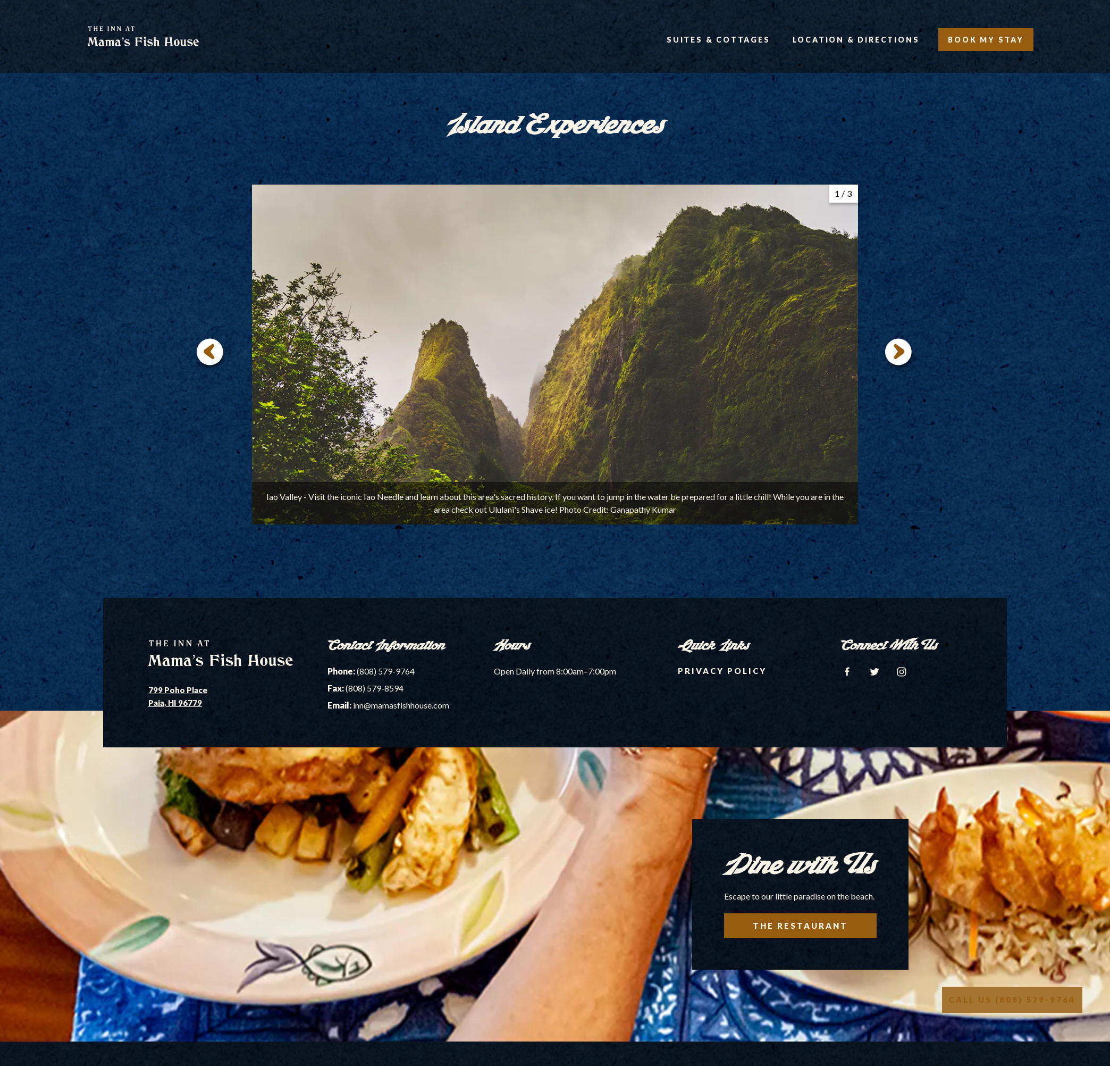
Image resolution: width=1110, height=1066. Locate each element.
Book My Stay (986, 39)
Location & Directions (856, 39)
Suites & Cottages (718, 39)
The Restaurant (800, 925)
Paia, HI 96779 (175, 702)
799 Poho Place (177, 690)
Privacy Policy (722, 671)
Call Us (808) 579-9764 (1012, 999)
